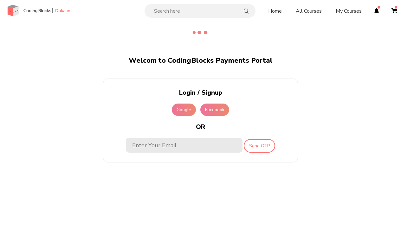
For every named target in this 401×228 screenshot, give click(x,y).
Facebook (214, 110)
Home (275, 11)
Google (184, 110)
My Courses (349, 11)
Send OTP (259, 146)
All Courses (309, 11)
